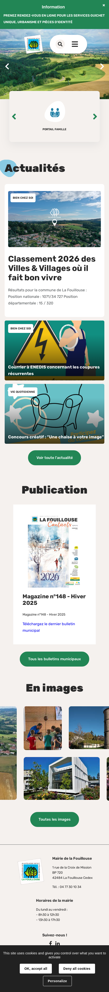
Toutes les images (55, 819)
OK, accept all (35, 968)
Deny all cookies (76, 968)
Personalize (57, 981)
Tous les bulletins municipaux (54, 659)
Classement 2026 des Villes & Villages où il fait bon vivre (52, 268)
